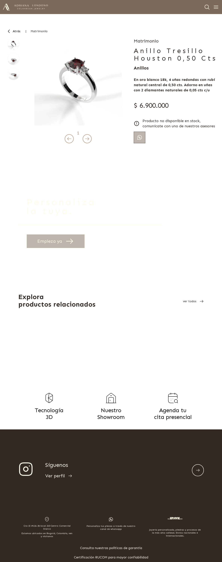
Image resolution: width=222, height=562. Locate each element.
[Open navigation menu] (216, 7)
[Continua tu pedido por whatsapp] (139, 137)
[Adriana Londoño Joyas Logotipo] (31, 7)
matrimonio (39, 31)
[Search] (207, 7)
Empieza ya (55, 241)
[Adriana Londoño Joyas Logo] (6, 7)
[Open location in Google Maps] (47, 519)
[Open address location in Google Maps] (47, 527)
